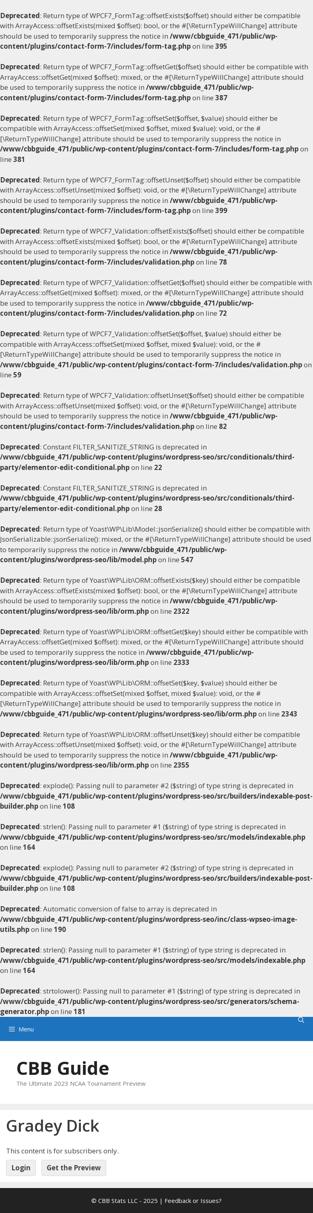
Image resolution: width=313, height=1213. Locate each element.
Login (21, 1167)
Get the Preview (74, 1167)
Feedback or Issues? (193, 1200)
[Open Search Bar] (301, 1020)
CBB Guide (62, 1068)
